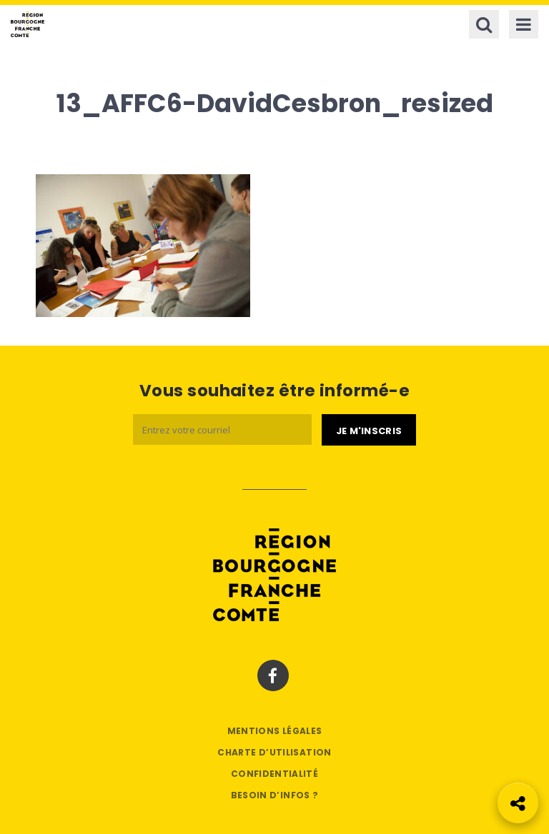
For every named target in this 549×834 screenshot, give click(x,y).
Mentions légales (274, 731)
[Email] (222, 429)
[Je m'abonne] (369, 430)
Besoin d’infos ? (275, 795)
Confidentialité (274, 774)
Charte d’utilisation (274, 752)
